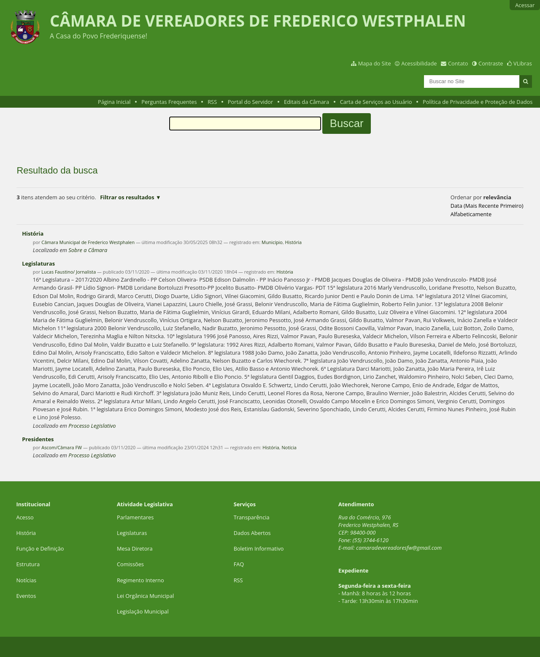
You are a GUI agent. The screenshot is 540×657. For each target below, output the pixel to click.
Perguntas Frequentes (169, 102)
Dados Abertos (252, 533)
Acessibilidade (419, 63)
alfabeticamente (471, 214)
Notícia (288, 447)
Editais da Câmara (306, 102)
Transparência (252, 517)
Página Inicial (114, 102)
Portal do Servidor (250, 102)
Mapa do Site (374, 63)
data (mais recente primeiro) (487, 205)
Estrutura (28, 564)
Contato (458, 63)
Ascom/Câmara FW (61, 447)
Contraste (490, 63)
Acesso (24, 517)
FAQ (239, 564)
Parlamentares (135, 517)
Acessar (525, 5)
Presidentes (38, 439)
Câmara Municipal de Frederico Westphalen (88, 242)
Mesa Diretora (135, 548)
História (32, 233)
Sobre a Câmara (87, 250)
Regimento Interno (140, 580)
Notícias (26, 580)
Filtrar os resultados (127, 197)
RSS (212, 102)
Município (272, 242)
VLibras (522, 63)
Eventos (26, 596)
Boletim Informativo (259, 548)
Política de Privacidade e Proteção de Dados (477, 102)
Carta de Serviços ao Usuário (376, 102)
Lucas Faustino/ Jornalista (68, 272)
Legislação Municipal (143, 611)
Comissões (130, 564)
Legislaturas (38, 263)
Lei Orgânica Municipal (145, 596)
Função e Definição (40, 548)
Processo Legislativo (92, 425)
